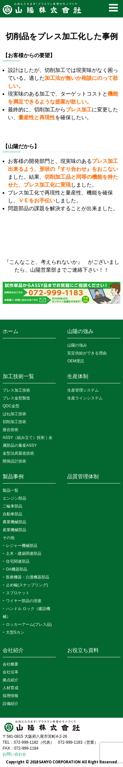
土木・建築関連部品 (23, 553)
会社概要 (10, 664)
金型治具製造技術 (18, 453)
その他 (8, 537)
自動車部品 (12, 514)
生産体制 (77, 376)
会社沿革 (10, 672)
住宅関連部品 (18, 561)
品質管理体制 (83, 476)
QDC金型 (11, 406)
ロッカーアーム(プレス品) (29, 624)
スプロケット (18, 593)
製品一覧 (10, 490)
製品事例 (13, 476)
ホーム (10, 331)
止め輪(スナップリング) (27, 585)
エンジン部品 (14, 498)
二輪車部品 (12, 506)
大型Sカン (15, 632)
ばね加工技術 (14, 414)
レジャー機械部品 (21, 545)
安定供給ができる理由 (87, 353)
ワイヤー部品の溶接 (23, 600)
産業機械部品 (14, 530)
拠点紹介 (10, 680)
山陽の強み (80, 331)
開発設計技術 (14, 461)
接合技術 (10, 429)
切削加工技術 (14, 421)
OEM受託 (75, 361)
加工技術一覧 (18, 376)
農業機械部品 (14, 522)
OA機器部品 (16, 569)
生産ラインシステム (85, 398)
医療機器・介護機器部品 (27, 577)
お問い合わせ (14, 754)
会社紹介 (13, 650)
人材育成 (10, 688)
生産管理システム (83, 390)
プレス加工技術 (16, 390)
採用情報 (10, 695)
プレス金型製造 (16, 398)
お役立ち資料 (83, 650)
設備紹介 (10, 703)
